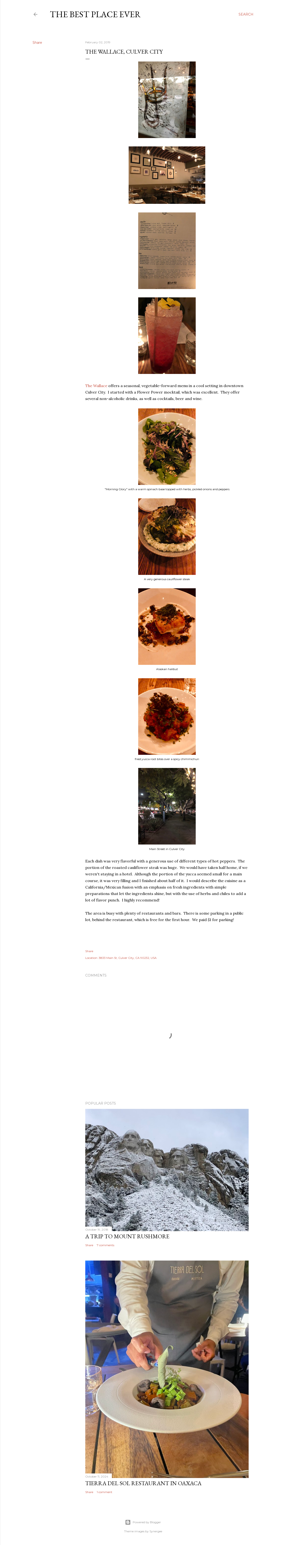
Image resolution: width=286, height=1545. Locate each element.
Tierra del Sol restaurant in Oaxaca (143, 1483)
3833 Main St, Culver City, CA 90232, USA (128, 958)
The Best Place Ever (95, 14)
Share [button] (37, 42)
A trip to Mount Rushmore (127, 1236)
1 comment (104, 1492)
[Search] (246, 14)
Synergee (155, 1531)
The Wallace (96, 385)
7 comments (105, 1245)
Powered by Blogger (143, 1522)
